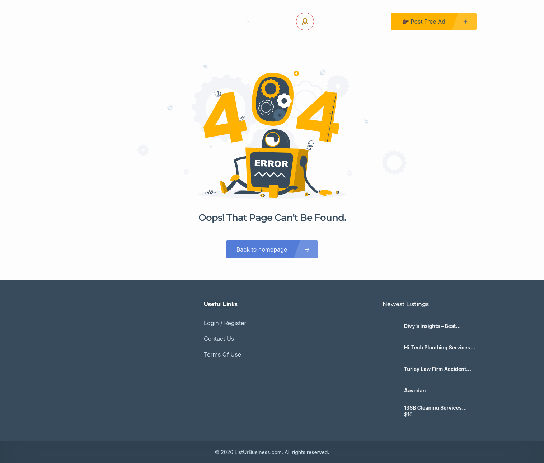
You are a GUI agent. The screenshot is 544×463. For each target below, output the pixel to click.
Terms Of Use (222, 354)
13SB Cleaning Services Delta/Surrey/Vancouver (434, 407)
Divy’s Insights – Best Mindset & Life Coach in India (439, 326)
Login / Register (225, 322)
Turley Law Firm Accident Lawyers (435, 369)
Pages (237, 21)
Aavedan (415, 390)
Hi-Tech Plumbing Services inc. (437, 347)
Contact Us (194, 21)
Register (369, 21)
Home (155, 21)
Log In (327, 21)
